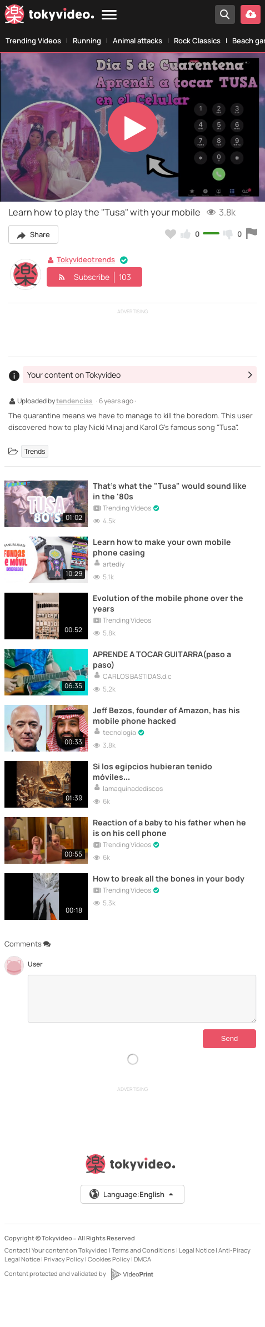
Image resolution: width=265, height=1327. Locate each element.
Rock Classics (197, 41)
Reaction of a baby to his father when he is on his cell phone (169, 827)
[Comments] (142, 999)
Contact (16, 1250)
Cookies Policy (109, 1259)
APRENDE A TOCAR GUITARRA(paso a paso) (162, 659)
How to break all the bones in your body (168, 878)
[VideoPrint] (131, 1274)
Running (87, 41)
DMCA (142, 1259)
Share (33, 234)
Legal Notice (196, 1250)
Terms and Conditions (143, 1250)
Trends (34, 451)
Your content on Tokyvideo (70, 1250)
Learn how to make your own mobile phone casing (162, 547)
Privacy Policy (64, 1259)
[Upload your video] (251, 14)
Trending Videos (33, 41)
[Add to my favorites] (170, 234)
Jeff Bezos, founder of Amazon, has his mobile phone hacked (166, 715)
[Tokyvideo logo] (49, 16)
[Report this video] (251, 234)
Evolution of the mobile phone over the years (168, 603)
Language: (131, 1194)
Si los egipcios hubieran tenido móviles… (152, 771)
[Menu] (109, 15)
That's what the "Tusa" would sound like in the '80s (170, 491)
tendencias (74, 401)
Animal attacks (137, 41)
